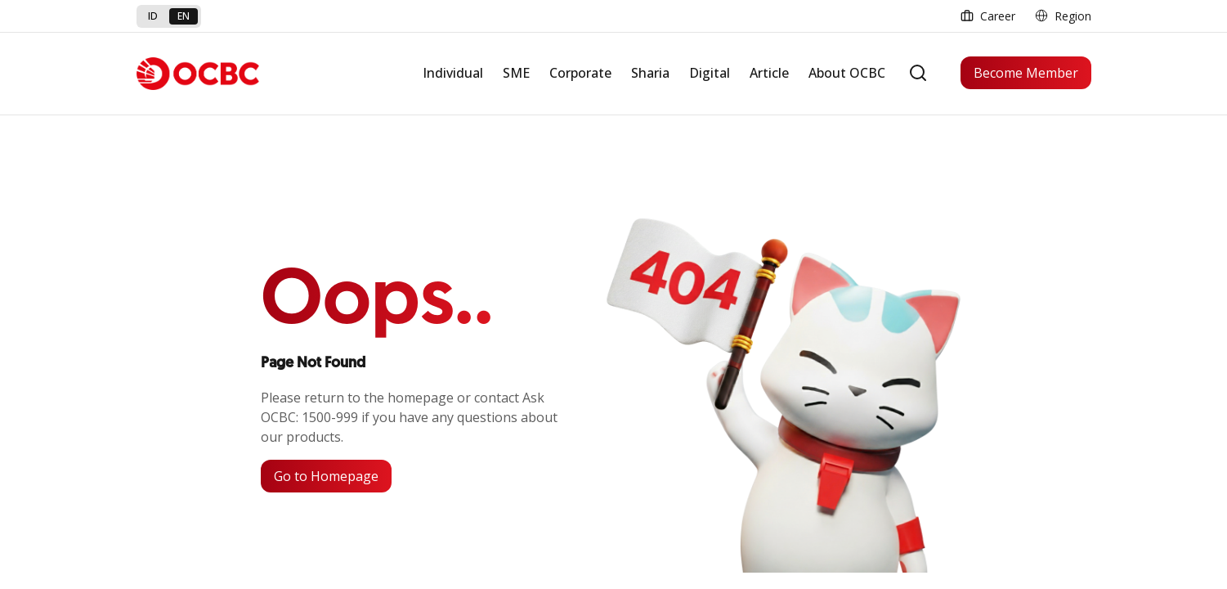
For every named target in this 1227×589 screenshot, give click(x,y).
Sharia (650, 73)
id (153, 16)
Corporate (580, 73)
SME (516, 73)
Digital (709, 73)
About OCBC (846, 73)
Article (769, 73)
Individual (453, 73)
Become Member (1026, 73)
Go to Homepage (326, 476)
